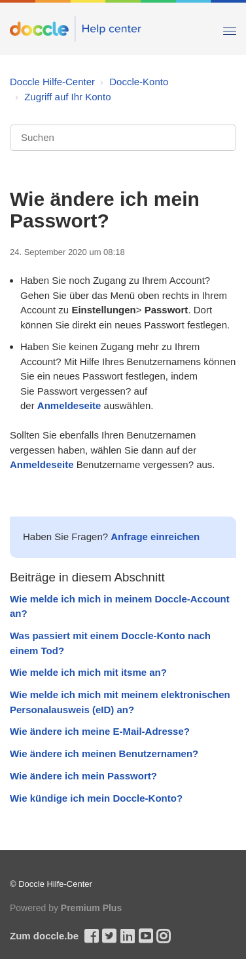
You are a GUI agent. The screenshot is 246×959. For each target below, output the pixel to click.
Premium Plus (91, 908)
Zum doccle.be (44, 935)
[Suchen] (123, 138)
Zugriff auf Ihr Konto (67, 96)
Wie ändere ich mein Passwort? (83, 775)
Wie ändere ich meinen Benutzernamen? (104, 753)
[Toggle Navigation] (229, 28)
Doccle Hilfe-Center (52, 81)
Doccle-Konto (138, 81)
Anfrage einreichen (155, 536)
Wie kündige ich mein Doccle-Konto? (96, 798)
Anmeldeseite (69, 405)
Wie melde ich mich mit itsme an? (88, 672)
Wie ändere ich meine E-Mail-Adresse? (100, 731)
